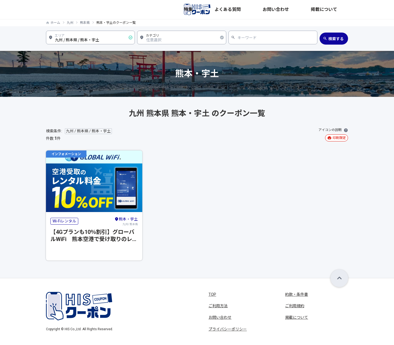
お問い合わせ (307, 9)
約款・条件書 (296, 294)
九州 (70, 23)
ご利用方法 (218, 306)
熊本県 (85, 23)
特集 (255, 9)
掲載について (336, 9)
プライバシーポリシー (227, 329)
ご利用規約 (294, 306)
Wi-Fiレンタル (64, 221)
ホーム (55, 23)
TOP (212, 294)
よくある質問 (277, 9)
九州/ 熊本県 (126, 221)
